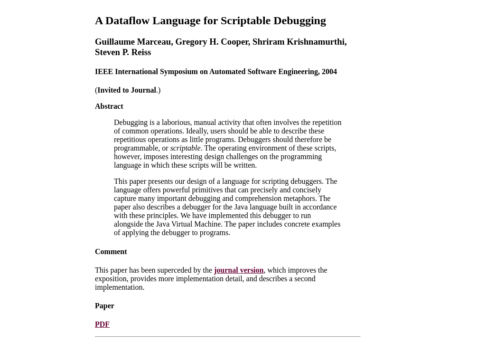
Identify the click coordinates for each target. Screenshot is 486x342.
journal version (238, 270)
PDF (102, 324)
